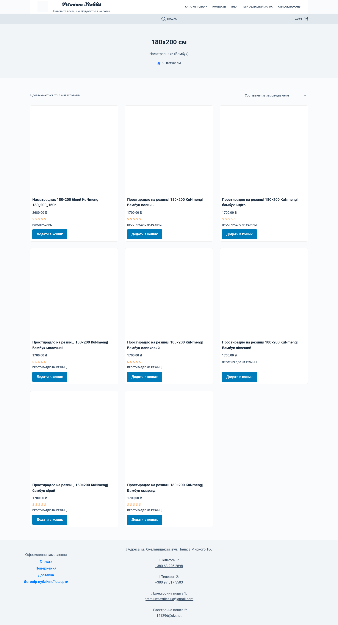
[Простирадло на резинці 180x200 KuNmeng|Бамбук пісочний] (264, 292)
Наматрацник (42, 224)
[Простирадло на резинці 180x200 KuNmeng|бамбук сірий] (74, 435)
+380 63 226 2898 (169, 566)
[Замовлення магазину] (276, 95)
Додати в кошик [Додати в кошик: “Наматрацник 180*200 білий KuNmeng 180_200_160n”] (50, 234)
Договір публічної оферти (46, 582)
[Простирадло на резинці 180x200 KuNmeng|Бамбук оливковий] (169, 292)
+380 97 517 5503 (169, 582)
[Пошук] (169, 19)
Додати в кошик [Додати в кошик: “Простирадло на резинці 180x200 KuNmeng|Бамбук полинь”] (144, 234)
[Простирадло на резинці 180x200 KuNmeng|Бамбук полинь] (169, 149)
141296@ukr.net (169, 616)
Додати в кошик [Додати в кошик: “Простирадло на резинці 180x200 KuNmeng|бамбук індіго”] (239, 234)
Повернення (46, 568)
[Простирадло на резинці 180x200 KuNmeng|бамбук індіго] (264, 149)
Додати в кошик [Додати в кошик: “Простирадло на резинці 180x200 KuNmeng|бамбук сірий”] (50, 519)
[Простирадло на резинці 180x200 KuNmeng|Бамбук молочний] (74, 292)
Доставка (46, 575)
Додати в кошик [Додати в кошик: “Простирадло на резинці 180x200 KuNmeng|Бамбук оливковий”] (144, 377)
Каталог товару (196, 6)
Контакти (219, 6)
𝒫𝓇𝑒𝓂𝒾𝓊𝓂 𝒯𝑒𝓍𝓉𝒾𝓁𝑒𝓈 (81, 4)
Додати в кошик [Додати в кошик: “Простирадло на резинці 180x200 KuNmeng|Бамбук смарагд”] (144, 519)
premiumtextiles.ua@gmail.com (169, 599)
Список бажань (289, 6)
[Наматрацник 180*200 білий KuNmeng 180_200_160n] (74, 149)
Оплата (46, 561)
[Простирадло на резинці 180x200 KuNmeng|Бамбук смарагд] (169, 435)
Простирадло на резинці (144, 224)
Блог (234, 6)
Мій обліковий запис (258, 6)
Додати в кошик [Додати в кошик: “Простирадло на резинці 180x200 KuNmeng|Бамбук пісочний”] (239, 377)
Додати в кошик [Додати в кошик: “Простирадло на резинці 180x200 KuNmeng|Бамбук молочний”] (50, 377)
